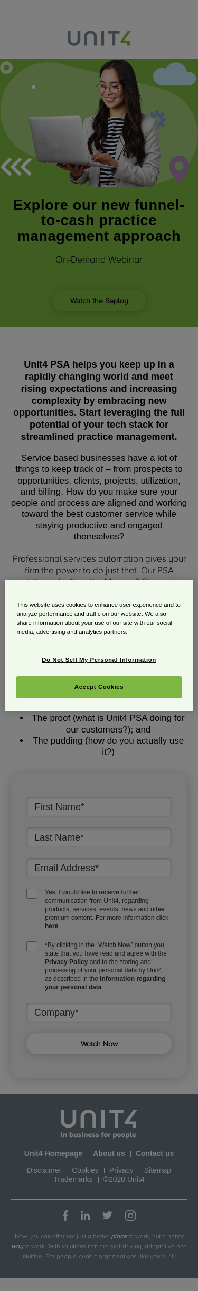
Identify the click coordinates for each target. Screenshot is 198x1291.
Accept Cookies (99, 686)
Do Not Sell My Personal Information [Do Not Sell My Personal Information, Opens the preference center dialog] (99, 660)
